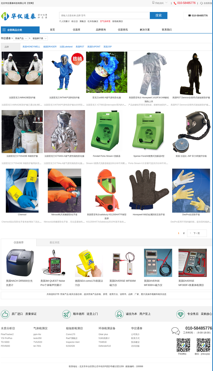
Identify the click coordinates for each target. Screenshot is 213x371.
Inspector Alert (73, 342)
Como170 (70, 334)
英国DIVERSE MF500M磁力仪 (122, 282)
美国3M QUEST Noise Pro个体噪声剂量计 (52, 282)
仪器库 (76, 29)
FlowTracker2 (7, 334)
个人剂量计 (64, 21)
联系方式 (135, 338)
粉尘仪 (74, 21)
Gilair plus (103, 334)
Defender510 (105, 346)
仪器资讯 (123, 29)
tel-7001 (37, 346)
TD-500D (5, 342)
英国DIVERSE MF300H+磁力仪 (153, 282)
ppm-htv (37, 334)
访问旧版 (135, 346)
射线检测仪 (117, 21)
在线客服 (206, 3)
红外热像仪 (93, 21)
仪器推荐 (19, 242)
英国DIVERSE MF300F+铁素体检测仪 (191, 282)
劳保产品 (19, 38)
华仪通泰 (6, 38)
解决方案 (145, 29)
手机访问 (159, 3)
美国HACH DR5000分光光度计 (19, 282)
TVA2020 (37, 342)
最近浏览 (54, 242)
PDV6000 (5, 346)
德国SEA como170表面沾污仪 (89, 282)
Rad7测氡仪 (71, 338)
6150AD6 (70, 346)
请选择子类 (38, 38)
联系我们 (167, 29)
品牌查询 (101, 29)
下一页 (194, 233)
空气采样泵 (105, 21)
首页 (52, 29)
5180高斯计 (104, 338)
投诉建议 (135, 342)
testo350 (37, 338)
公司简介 (135, 334)
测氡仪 (83, 21)
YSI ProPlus (6, 338)
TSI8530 (103, 342)
